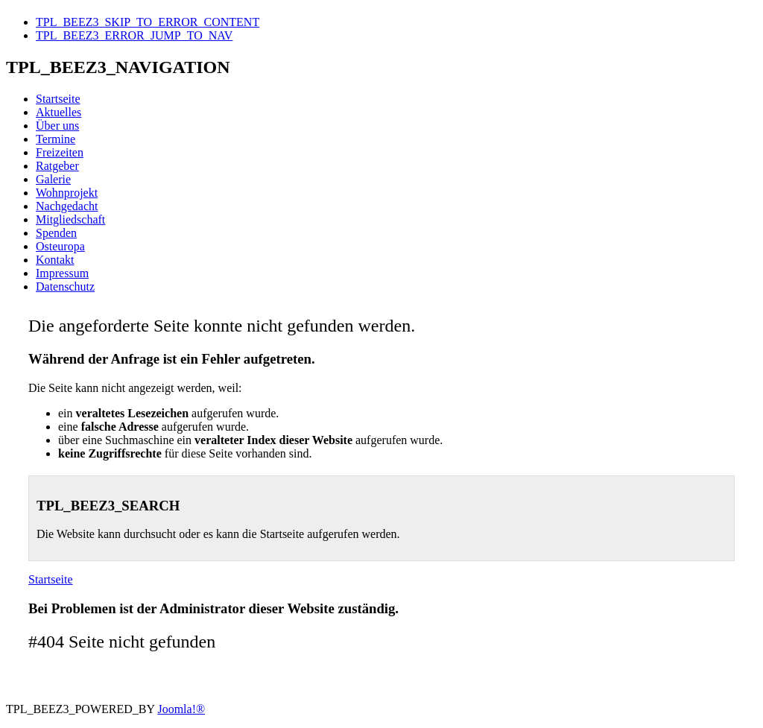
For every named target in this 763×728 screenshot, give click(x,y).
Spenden (56, 233)
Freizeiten (59, 152)
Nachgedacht (67, 206)
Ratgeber (57, 165)
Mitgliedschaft (70, 219)
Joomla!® (181, 709)
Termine (55, 139)
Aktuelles (58, 112)
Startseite (58, 98)
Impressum (62, 273)
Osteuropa (60, 246)
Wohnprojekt (67, 192)
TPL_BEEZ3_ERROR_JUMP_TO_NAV (134, 35)
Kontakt (55, 259)
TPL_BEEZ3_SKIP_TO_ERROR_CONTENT (147, 22)
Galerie (53, 179)
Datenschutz (65, 286)
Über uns (57, 125)
